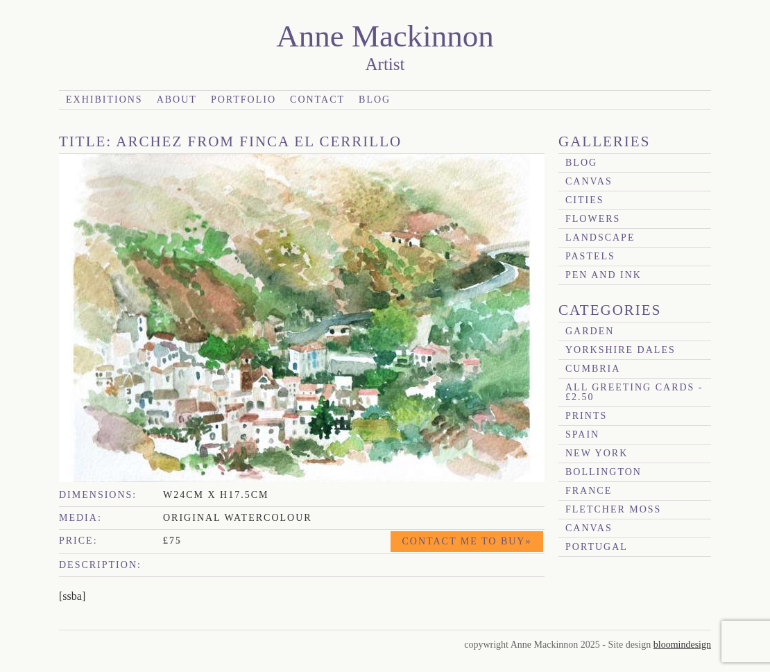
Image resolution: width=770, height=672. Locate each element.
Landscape (600, 237)
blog (581, 162)
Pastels (590, 256)
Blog (375, 99)
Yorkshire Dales (620, 350)
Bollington (603, 472)
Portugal (596, 547)
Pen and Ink (603, 275)
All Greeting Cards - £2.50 (634, 392)
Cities (584, 200)
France (588, 490)
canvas (589, 181)
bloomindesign (682, 644)
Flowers (592, 219)
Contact (317, 99)
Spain (582, 434)
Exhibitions (104, 99)
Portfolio (243, 99)
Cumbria (592, 368)
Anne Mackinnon (385, 36)
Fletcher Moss (613, 509)
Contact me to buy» (467, 541)
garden (589, 331)
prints (586, 416)
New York (596, 453)
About (177, 99)
